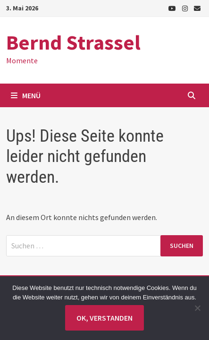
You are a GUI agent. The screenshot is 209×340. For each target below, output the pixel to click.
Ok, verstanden (104, 318)
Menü (26, 95)
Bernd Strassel (73, 42)
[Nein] (197, 308)
